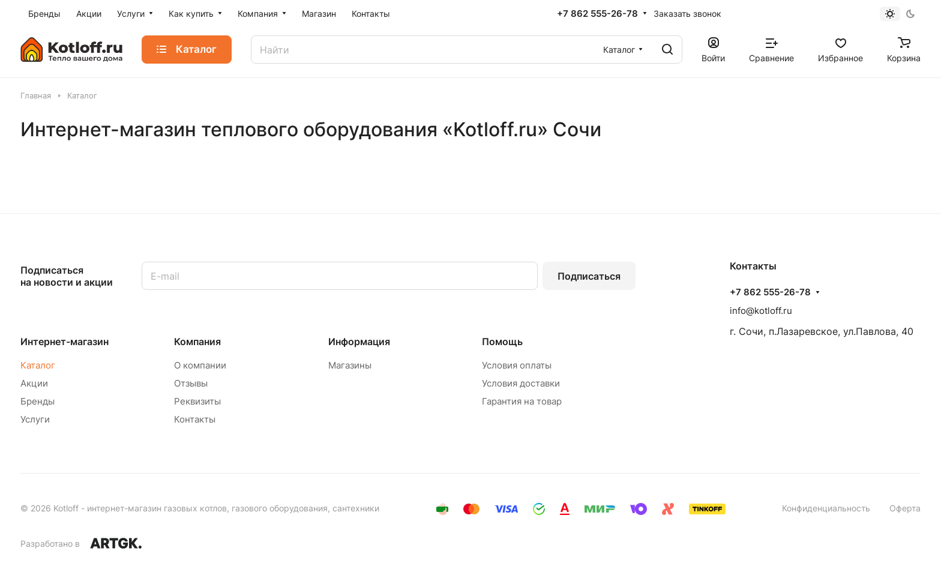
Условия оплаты (517, 365)
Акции (34, 383)
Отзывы (191, 383)
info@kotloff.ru (761, 310)
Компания (197, 342)
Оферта (905, 508)
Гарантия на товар (522, 401)
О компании (200, 365)
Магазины (349, 365)
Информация (359, 342)
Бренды (37, 401)
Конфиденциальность (826, 508)
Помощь (502, 342)
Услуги (35, 419)
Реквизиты (197, 401)
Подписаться (589, 276)
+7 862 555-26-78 (597, 13)
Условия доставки (521, 383)
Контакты (194, 419)
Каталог (37, 365)
